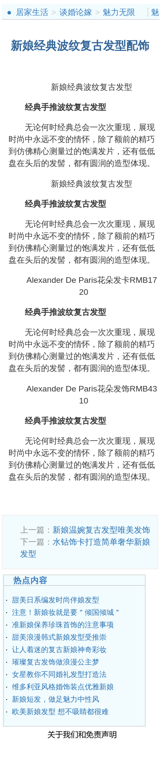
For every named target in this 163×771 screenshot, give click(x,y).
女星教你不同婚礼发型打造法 (59, 674)
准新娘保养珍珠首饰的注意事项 (63, 625)
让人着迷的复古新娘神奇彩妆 (59, 650)
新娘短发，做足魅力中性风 (55, 699)
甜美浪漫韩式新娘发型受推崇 (59, 637)
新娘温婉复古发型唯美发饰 (101, 529)
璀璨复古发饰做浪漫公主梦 (55, 662)
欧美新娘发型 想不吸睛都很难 (60, 712)
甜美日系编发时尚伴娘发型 (55, 600)
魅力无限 (119, 12)
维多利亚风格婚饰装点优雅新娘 (63, 687)
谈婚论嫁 (75, 12)
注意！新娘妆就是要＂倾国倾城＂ (66, 612)
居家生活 (32, 12)
